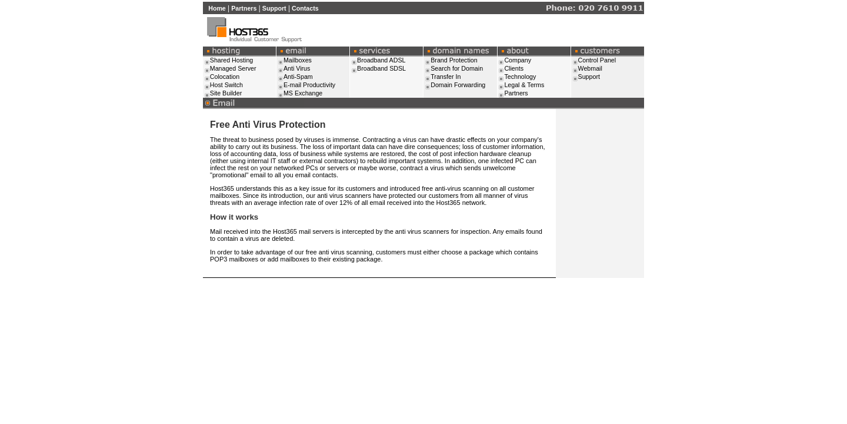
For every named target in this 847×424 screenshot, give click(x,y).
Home (217, 8)
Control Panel (597, 60)
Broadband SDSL (381, 68)
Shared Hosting (231, 60)
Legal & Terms (524, 84)
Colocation (224, 76)
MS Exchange (303, 93)
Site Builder (226, 93)
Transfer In (446, 76)
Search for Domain (457, 68)
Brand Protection (454, 60)
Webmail (590, 68)
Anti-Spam (298, 76)
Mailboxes (298, 60)
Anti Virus (297, 68)
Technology (520, 76)
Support (274, 8)
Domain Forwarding (458, 84)
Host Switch (226, 84)
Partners (243, 8)
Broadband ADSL (381, 60)
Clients (513, 68)
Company (517, 60)
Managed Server (233, 68)
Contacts (305, 8)
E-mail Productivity (309, 84)
